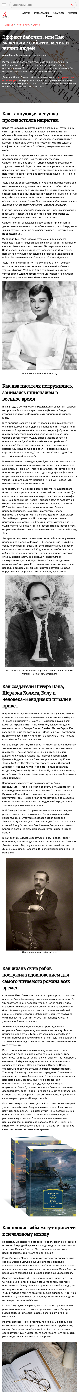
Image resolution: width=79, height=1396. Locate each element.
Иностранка (41, 13)
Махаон (72, 13)
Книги (49, 16)
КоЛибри (58, 13)
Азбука (26, 13)
